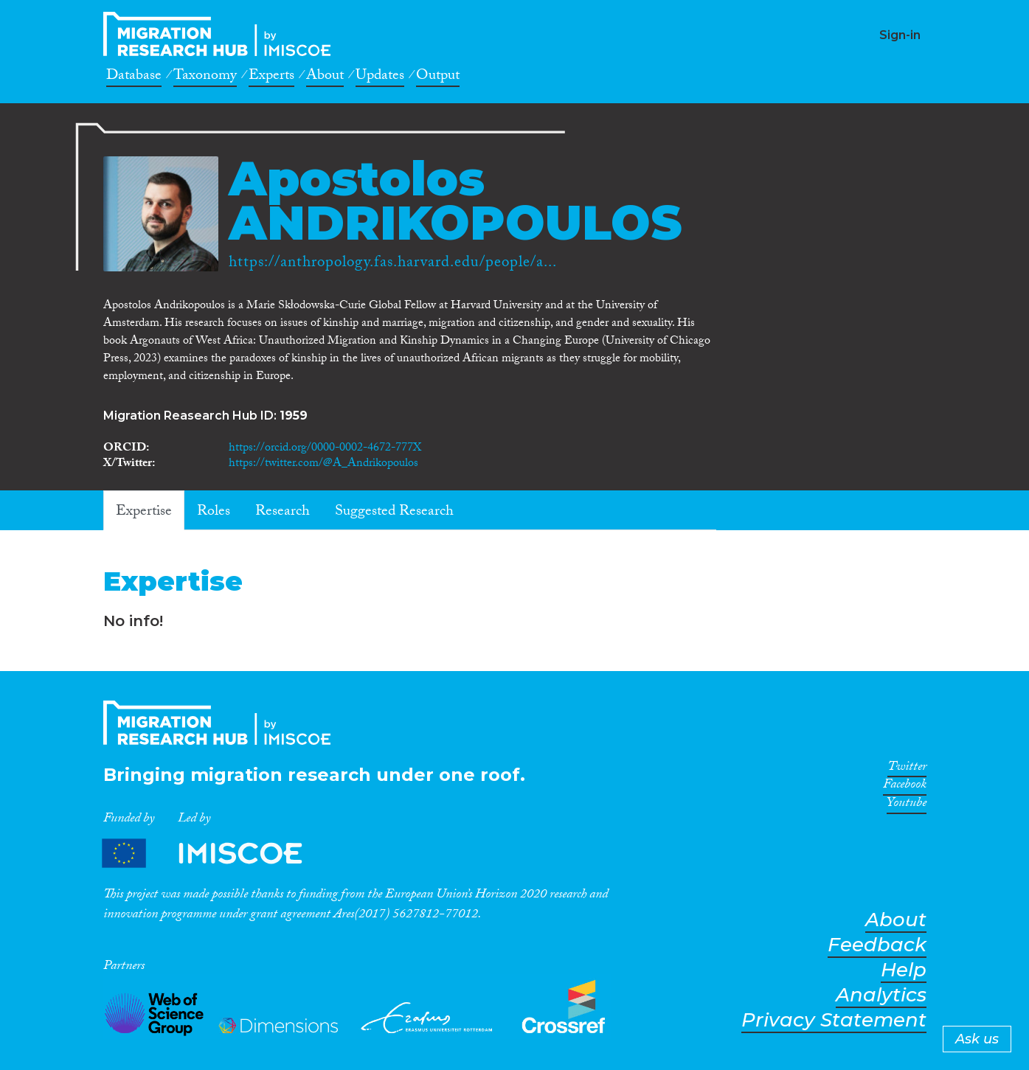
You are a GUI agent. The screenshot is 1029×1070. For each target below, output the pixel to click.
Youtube (906, 805)
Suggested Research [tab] (394, 512)
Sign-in (900, 35)
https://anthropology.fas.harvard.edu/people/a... (393, 264)
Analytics (881, 995)
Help (903, 970)
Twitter (906, 769)
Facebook (904, 787)
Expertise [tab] (144, 512)
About (325, 77)
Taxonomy (205, 77)
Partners (214, 853)
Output (438, 77)
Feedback (877, 945)
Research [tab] (282, 512)
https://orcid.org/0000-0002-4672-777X (325, 449)
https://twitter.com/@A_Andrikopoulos (323, 464)
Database (134, 77)
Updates (380, 77)
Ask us (977, 1039)
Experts (271, 77)
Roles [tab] (213, 512)
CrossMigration (221, 34)
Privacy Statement (833, 1020)
